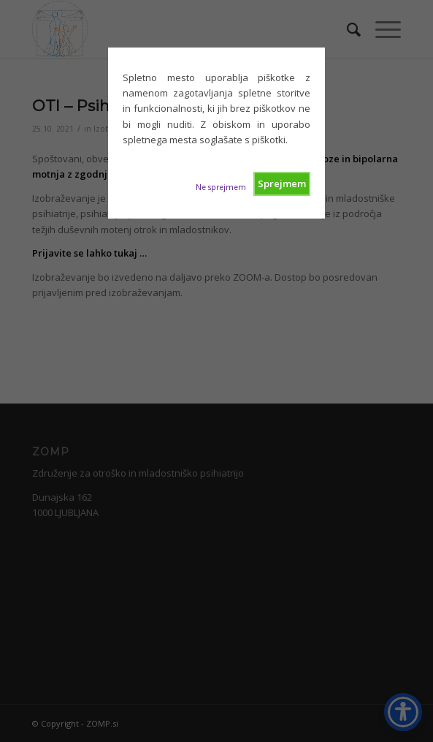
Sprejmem (282, 183)
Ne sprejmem (221, 187)
